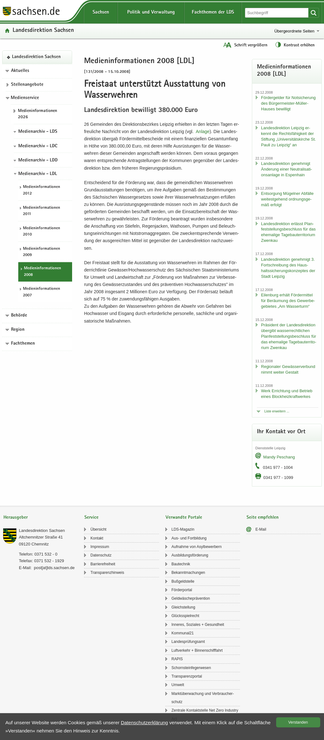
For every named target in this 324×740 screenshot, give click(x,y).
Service (91, 517)
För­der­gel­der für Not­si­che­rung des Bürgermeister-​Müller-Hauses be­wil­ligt (288, 103)
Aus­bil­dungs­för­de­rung (190, 555)
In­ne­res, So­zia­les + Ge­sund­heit (198, 624)
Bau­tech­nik (181, 564)
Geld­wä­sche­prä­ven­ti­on (191, 598)
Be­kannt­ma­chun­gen (188, 572)
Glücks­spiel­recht (185, 616)
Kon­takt (96, 538)
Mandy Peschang (279, 457)
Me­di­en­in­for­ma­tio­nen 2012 (41, 190)
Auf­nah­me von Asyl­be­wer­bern (197, 547)
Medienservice (25, 98)
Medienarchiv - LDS (37, 132)
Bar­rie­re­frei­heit (102, 564)
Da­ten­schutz (100, 555)
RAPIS (177, 659)
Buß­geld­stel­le (183, 581)
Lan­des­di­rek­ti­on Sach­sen (43, 31)
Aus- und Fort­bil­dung (189, 538)
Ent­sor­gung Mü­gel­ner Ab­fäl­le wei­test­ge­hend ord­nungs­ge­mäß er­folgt (287, 199)
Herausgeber (15, 517)
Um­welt (178, 685)
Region (18, 329)
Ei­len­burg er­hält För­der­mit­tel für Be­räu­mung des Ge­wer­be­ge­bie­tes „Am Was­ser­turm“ (288, 301)
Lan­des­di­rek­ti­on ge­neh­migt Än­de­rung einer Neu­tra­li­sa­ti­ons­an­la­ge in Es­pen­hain (286, 169)
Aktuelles (20, 70)
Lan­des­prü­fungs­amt (188, 641)
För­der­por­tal (182, 590)
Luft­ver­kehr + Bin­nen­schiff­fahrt (197, 650)
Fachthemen (23, 343)
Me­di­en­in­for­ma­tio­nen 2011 (41, 211)
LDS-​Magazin (183, 529)
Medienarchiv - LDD (38, 160)
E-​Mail (260, 529)
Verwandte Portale (184, 517)
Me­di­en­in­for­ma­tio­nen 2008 (42, 271)
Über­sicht (98, 529)
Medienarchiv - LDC (37, 146)
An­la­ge (203, 131)
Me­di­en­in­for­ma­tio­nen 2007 (41, 292)
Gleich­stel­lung (183, 607)
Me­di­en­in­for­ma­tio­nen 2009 (41, 252)
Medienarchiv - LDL (37, 174)
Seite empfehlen (263, 517)
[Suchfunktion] (277, 13)
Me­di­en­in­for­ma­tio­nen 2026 (37, 114)
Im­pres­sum (99, 547)
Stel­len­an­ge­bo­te (27, 85)
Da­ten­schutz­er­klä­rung (144, 722)
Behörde (19, 315)
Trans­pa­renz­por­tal (187, 676)
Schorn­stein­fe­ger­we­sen (191, 668)
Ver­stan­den (298, 722)
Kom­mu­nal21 (183, 633)
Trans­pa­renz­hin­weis (107, 572)
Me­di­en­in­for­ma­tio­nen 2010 (41, 231)
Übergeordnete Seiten (294, 31)
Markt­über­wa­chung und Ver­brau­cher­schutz (203, 697)
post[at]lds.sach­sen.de (54, 567)
